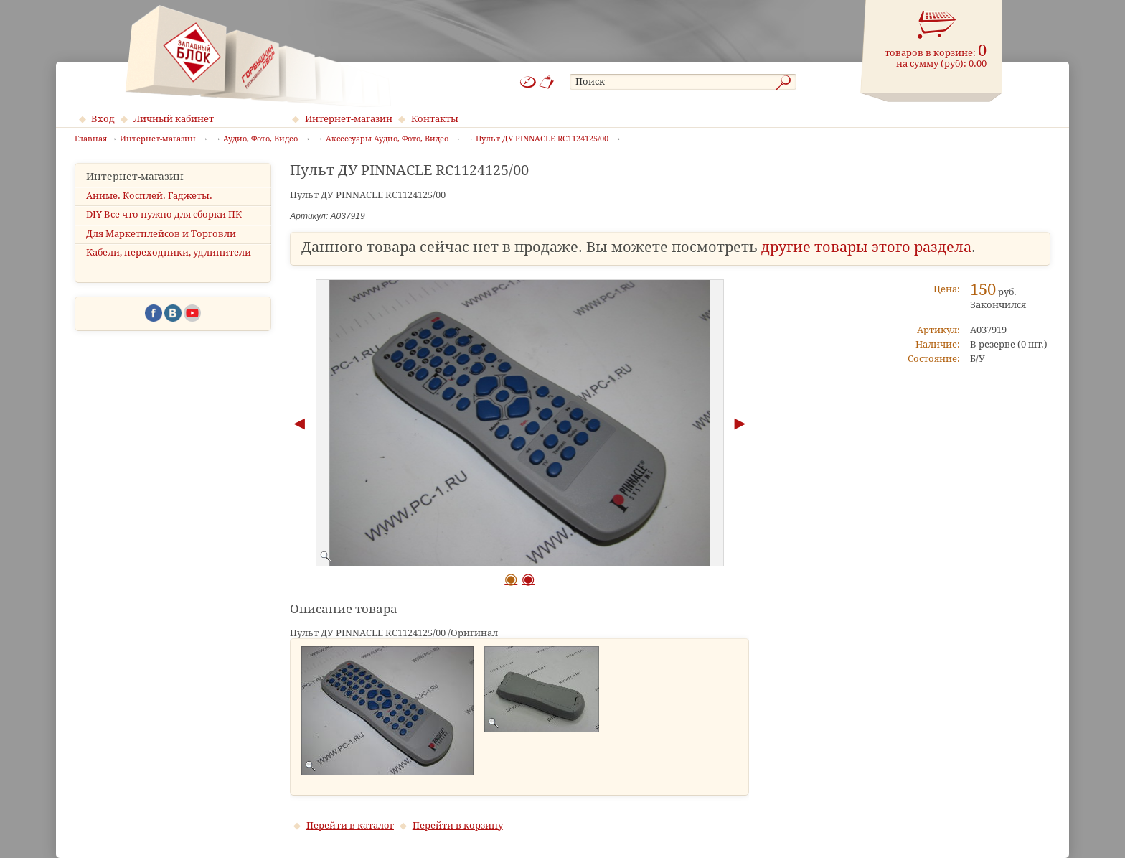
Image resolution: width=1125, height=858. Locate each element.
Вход (103, 118)
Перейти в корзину (458, 825)
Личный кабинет (173, 118)
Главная (91, 139)
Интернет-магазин (348, 118)
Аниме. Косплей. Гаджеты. (149, 195)
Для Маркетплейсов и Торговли (161, 233)
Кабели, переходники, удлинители (168, 252)
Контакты (434, 118)
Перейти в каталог (350, 825)
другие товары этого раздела (866, 247)
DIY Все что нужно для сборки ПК (164, 214)
